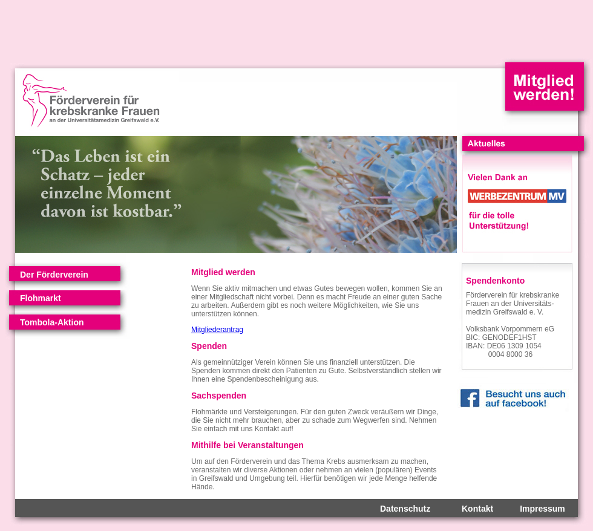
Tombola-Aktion (52, 322)
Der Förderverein (54, 274)
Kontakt (477, 508)
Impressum (542, 508)
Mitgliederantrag (217, 329)
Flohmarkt (40, 298)
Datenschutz (405, 508)
